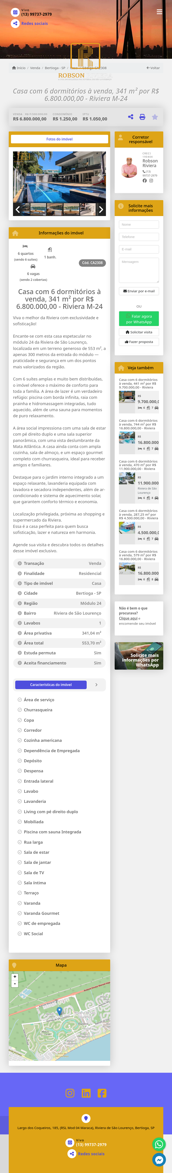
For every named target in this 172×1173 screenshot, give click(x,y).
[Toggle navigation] (160, 12)
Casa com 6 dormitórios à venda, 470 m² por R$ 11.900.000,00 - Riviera (138, 465)
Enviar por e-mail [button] (139, 291)
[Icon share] (70, 1093)
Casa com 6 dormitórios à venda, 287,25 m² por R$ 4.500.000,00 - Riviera (138, 514)
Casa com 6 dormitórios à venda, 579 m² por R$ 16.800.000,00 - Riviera (138, 555)
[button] (20, 177)
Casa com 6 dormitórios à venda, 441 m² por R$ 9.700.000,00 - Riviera (138, 383)
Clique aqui (128, 618)
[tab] (27, 139)
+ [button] (14, 977)
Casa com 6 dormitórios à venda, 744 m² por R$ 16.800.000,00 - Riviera (138, 424)
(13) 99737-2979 (37, 14)
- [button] (14, 984)
